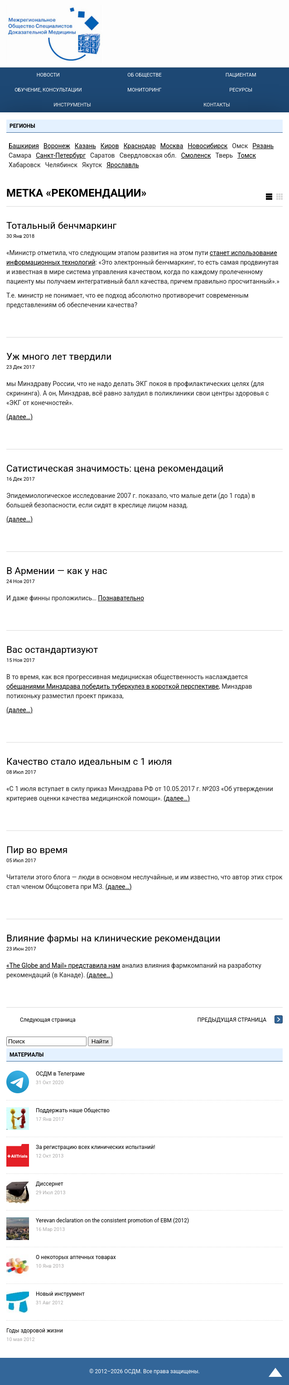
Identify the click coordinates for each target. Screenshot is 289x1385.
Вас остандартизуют (52, 649)
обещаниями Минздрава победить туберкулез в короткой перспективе (112, 686)
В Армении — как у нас (56, 570)
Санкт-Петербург (61, 155)
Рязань (263, 146)
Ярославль (122, 165)
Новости (48, 75)
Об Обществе (144, 75)
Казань (85, 146)
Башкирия (24, 146)
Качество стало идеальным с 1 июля (89, 761)
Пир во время (36, 850)
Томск (246, 155)
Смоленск (196, 155)
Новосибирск (208, 146)
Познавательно (121, 598)
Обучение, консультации (48, 90)
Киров (110, 146)
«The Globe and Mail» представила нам (63, 965)
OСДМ (132, 1371)
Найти (100, 1041)
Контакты (216, 105)
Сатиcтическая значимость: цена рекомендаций (114, 468)
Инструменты (72, 105)
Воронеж (56, 146)
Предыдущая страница (231, 1020)
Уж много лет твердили (58, 356)
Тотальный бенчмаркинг (61, 225)
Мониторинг (144, 90)
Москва (171, 146)
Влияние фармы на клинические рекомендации (113, 938)
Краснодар (140, 146)
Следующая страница (48, 1020)
